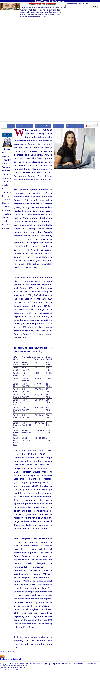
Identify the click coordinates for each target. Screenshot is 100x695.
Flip (88, 126)
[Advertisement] (25, 43)
